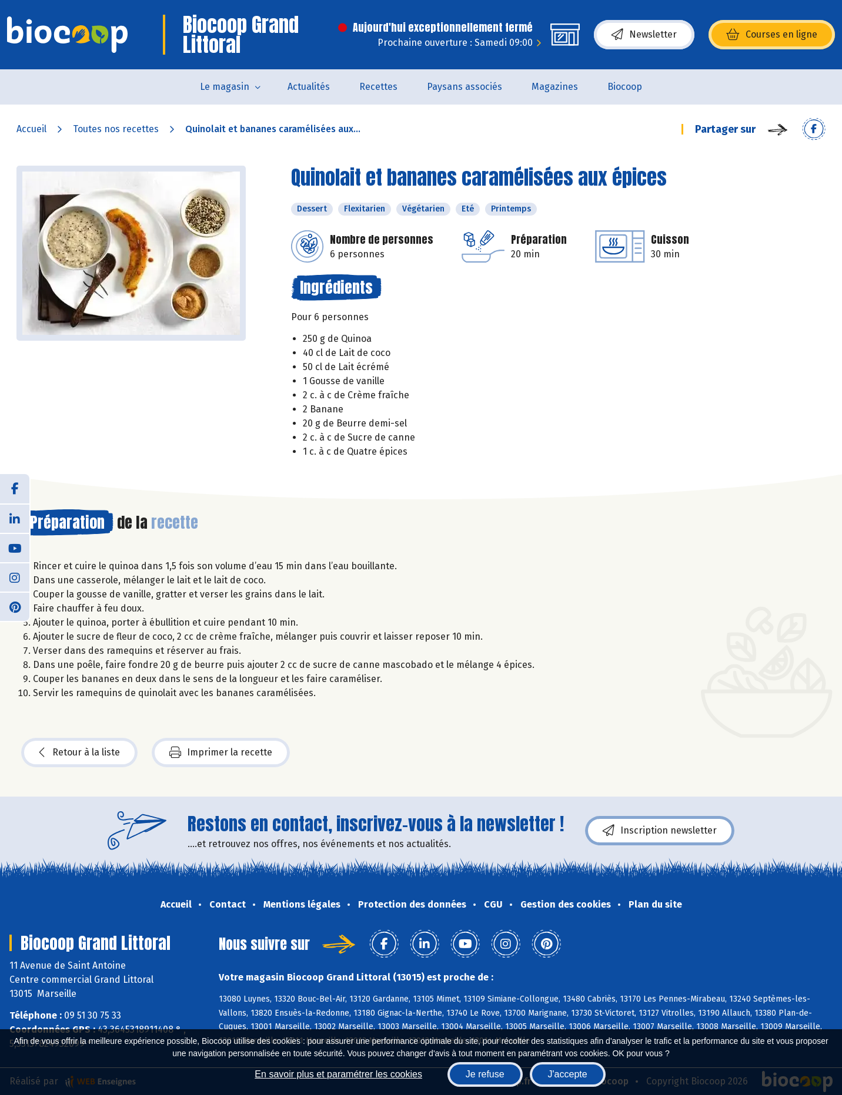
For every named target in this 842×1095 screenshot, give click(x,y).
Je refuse (485, 1074)
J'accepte (567, 1074)
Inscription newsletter (660, 831)
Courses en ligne (771, 35)
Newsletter (644, 35)
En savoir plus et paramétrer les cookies (338, 1074)
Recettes (378, 86)
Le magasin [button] (224, 86)
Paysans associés (464, 86)
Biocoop (624, 86)
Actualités (309, 86)
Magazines (555, 86)
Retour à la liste (79, 752)
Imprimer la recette (220, 752)
